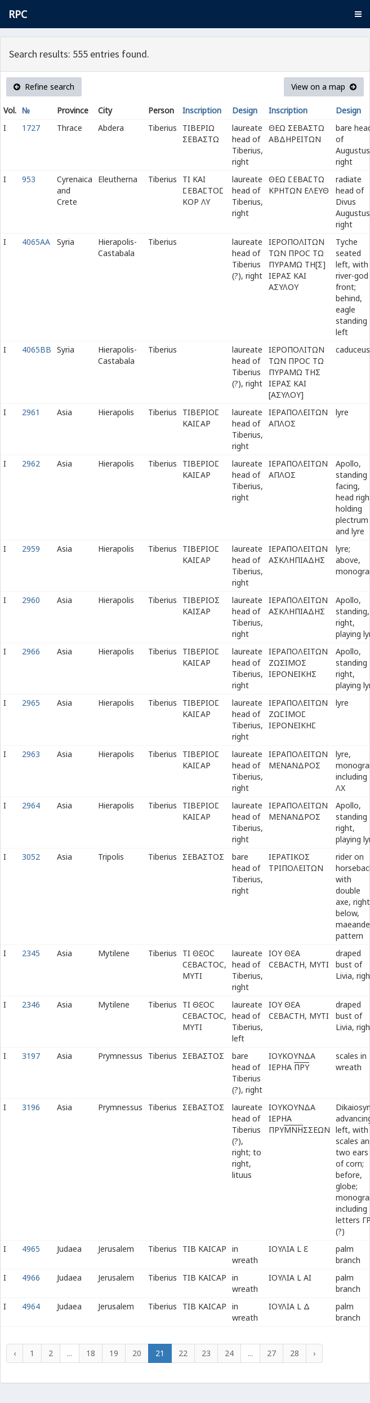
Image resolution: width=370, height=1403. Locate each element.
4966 (31, 1277)
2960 (31, 600)
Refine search (44, 86)
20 (136, 1353)
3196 (31, 1107)
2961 (31, 412)
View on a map (323, 86)
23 (206, 1353)
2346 (31, 1004)
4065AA (36, 241)
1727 (31, 127)
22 (183, 1353)
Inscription (201, 110)
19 (113, 1353)
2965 (31, 702)
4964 (31, 1306)
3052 (31, 856)
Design (244, 110)
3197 (31, 1055)
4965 (31, 1248)
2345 (31, 953)
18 (90, 1353)
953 (28, 179)
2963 (31, 754)
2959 (31, 548)
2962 (31, 463)
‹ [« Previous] (15, 1353)
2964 (31, 805)
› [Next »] (314, 1353)
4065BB (36, 349)
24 (229, 1353)
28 (294, 1353)
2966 (31, 651)
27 (271, 1353)
